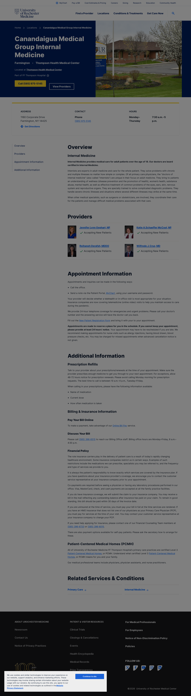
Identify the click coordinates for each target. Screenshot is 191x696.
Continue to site (90, 676)
